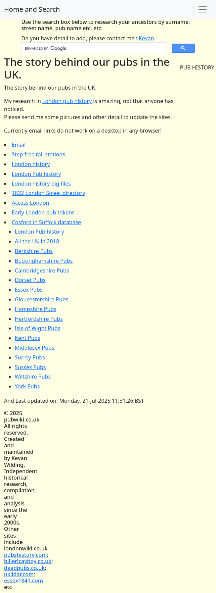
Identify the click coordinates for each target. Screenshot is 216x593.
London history (31, 164)
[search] (93, 48)
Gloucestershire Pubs (41, 299)
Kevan (146, 38)
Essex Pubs (29, 289)
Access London (30, 202)
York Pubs (27, 386)
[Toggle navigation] (202, 9)
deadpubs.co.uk (24, 568)
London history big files (41, 183)
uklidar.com (19, 574)
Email (19, 144)
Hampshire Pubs (35, 309)
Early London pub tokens (43, 212)
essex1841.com (23, 580)
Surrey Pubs (30, 357)
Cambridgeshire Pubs (42, 270)
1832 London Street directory (48, 193)
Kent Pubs (27, 338)
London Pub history (36, 174)
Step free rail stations (38, 154)
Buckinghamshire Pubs (44, 260)
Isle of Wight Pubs (37, 328)
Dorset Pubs (30, 280)
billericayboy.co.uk (27, 561)
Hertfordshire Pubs (39, 319)
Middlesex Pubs (34, 347)
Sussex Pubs (30, 367)
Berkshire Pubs (34, 251)
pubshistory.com (25, 554)
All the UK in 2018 (37, 241)
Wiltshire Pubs (33, 376)
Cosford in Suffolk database (46, 222)
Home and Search (32, 9)
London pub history (67, 101)
